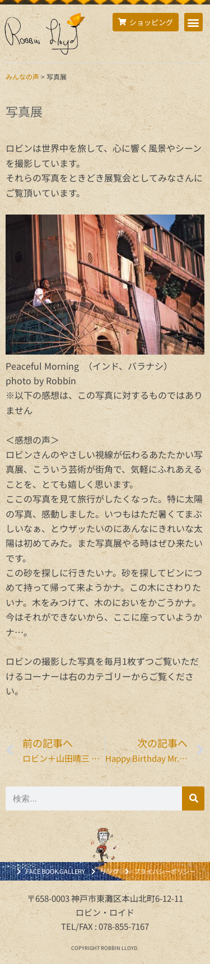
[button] (193, 22)
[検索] (193, 798)
